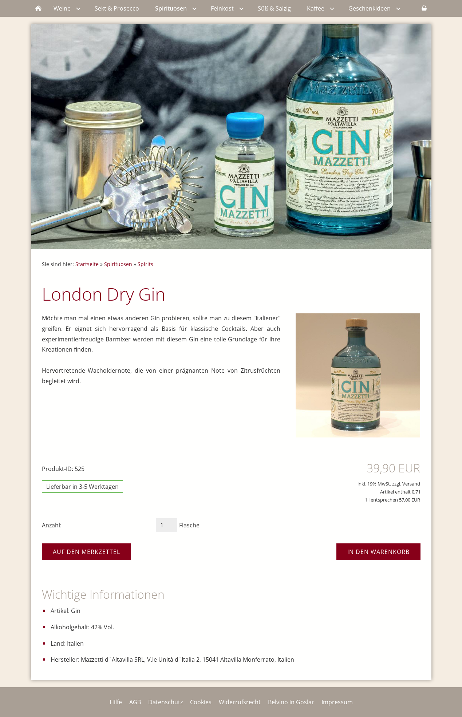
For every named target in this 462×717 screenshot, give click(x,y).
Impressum (337, 702)
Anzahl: (52, 525)
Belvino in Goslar (291, 702)
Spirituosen (118, 264)
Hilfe (116, 702)
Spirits (145, 264)
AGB (135, 702)
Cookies (201, 702)
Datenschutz (165, 702)
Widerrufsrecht (240, 702)
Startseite (87, 264)
